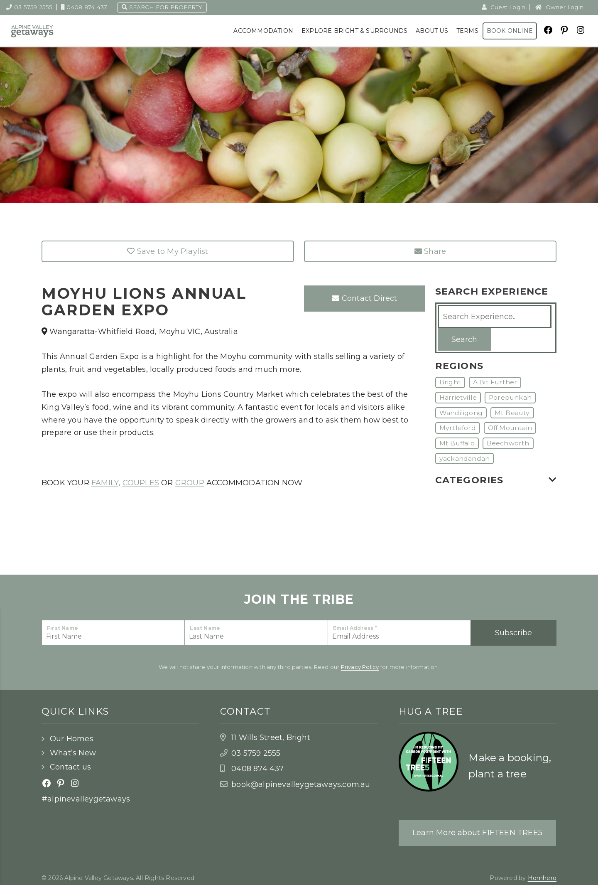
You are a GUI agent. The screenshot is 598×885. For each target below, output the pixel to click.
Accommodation (263, 30)
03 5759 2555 (29, 7)
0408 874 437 (84, 7)
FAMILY (104, 482)
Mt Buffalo (457, 443)
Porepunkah (510, 397)
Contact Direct (364, 298)
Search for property (162, 7)
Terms (467, 30)
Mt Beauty (512, 413)
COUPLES (141, 482)
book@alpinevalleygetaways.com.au (300, 784)
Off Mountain (510, 428)
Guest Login (504, 7)
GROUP (189, 482)
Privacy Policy (360, 667)
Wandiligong (461, 413)
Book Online (510, 30)
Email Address (355, 628)
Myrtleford (457, 428)
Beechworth (508, 443)
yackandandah (464, 458)
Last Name (205, 628)
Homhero (542, 878)
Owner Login (559, 7)
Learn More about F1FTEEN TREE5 (477, 832)
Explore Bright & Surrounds (354, 30)
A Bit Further (495, 382)
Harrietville (458, 397)
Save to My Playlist (167, 251)
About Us (432, 30)
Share (430, 251)
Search (464, 339)
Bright (450, 382)
